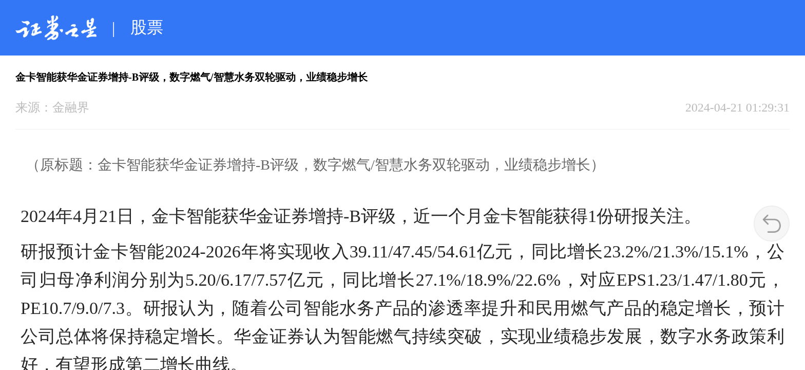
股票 (146, 27)
